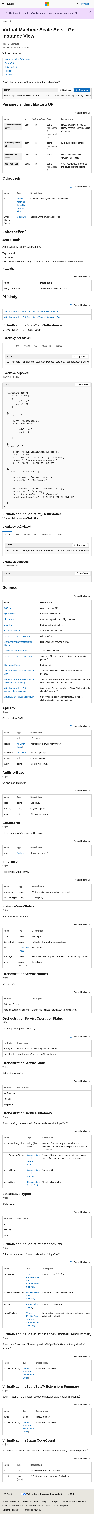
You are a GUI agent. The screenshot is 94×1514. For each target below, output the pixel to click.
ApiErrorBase (10, 614)
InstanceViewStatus (13, 630)
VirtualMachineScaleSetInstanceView (21, 205)
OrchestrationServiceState (16, 650)
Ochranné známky (10, 1510)
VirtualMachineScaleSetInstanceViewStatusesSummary (32, 1319)
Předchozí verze (30, 1501)
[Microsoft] (47, 4)
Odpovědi (9, 63)
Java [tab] (17, 346)
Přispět (55, 1501)
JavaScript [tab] (46, 346)
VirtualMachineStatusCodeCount (19, 697)
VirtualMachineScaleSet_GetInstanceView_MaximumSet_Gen (32, 311)
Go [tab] (35, 346)
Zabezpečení (11, 67)
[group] (47, 95)
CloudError (22, 217)
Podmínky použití (62, 1505)
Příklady (8, 71)
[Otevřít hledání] (77, 4)
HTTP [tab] (7, 346)
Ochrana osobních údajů (73, 1501)
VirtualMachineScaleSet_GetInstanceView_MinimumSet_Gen (32, 317)
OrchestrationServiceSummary (18, 656)
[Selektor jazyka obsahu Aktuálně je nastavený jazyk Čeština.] (9, 1494)
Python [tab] (26, 346)
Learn (5, 21)
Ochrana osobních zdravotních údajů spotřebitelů (25, 1505)
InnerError (8, 625)
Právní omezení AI (10, 1501)
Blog (44, 1501)
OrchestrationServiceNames (17, 636)
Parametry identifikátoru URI (18, 59)
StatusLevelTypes (12, 665)
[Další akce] (89, 21)
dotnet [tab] (59, 346)
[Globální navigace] (3, 4)
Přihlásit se (86, 4)
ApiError (7, 608)
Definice (8, 75)
